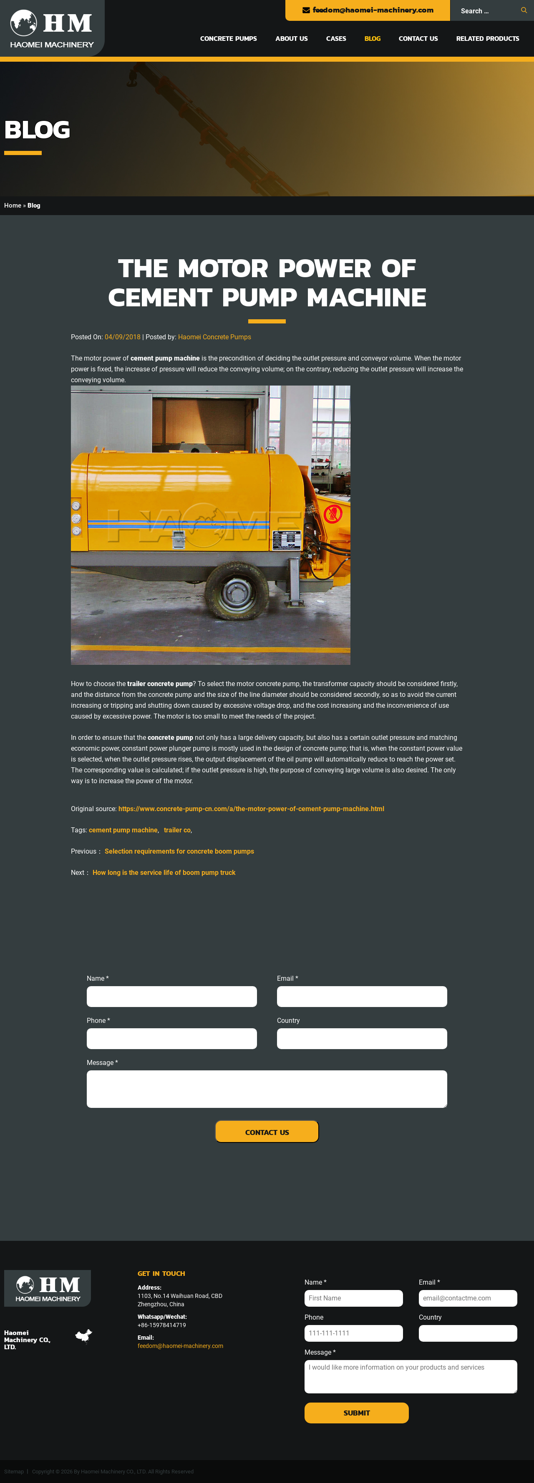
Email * (429, 1282)
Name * (98, 978)
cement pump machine (123, 830)
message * (102, 1063)
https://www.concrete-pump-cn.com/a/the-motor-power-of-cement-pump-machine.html (251, 809)
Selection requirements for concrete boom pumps (179, 851)
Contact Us (418, 38)
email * (287, 978)
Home (12, 205)
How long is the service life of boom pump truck (164, 873)
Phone (314, 1317)
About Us (291, 38)
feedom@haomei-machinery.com (367, 10)
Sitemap (14, 1471)
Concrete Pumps (228, 38)
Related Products (487, 38)
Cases (336, 38)
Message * (320, 1352)
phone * (98, 1020)
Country (288, 1020)
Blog (372, 38)
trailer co (177, 830)
